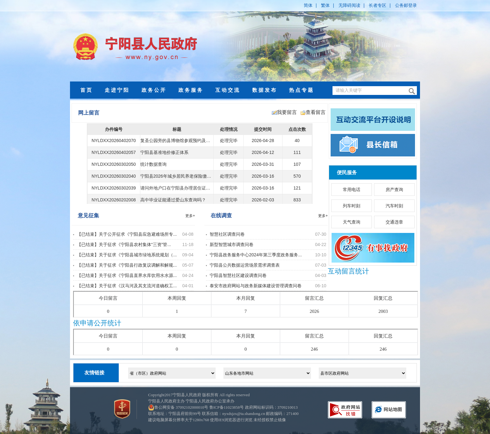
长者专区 (377, 5)
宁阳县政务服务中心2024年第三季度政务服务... (256, 254)
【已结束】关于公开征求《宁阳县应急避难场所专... (127, 234)
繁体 (325, 5)
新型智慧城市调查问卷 (231, 244)
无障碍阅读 (349, 5)
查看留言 (313, 112)
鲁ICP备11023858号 (226, 407)
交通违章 (394, 221)
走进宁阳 (117, 90)
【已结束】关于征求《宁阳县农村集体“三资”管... (124, 244)
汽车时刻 (394, 205)
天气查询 (351, 221)
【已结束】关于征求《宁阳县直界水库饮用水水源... (127, 275)
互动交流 (227, 90)
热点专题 (301, 90)
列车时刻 (351, 205)
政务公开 (154, 90)
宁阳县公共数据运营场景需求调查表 (245, 265)
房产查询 (394, 189)
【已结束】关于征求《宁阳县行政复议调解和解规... (127, 265)
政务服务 (190, 90)
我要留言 (284, 112)
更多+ (190, 216)
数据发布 (264, 90)
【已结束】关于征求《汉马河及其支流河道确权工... (127, 285)
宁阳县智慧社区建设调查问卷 (238, 275)
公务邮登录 (406, 5)
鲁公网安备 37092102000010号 (181, 407)
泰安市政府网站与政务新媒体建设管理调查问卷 (256, 285)
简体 (308, 5)
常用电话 (351, 189)
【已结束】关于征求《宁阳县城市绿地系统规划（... (127, 254)
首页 (86, 90)
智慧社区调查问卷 (227, 234)
